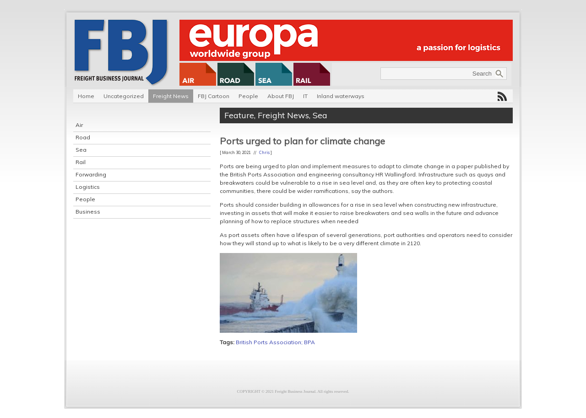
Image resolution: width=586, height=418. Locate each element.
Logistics (88, 186)
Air (79, 124)
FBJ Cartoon (213, 96)
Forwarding (91, 174)
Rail (81, 162)
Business (88, 211)
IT (305, 96)
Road (83, 137)
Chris (264, 152)
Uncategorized (123, 96)
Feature (239, 115)
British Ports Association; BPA (275, 342)
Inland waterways (340, 96)
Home (86, 96)
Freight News (171, 96)
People (248, 96)
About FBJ (280, 96)
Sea (81, 149)
